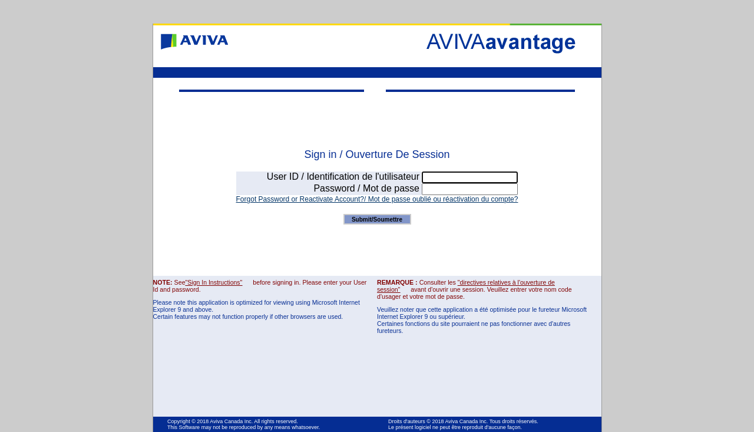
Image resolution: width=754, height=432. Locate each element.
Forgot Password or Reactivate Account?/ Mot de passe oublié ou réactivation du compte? (377, 199)
